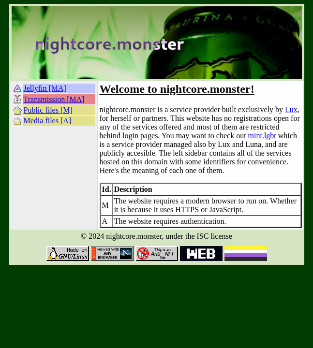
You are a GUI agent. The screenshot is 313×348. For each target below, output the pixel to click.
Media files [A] (48, 120)
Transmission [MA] (54, 99)
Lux (291, 109)
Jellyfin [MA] (45, 88)
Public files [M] (48, 110)
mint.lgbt (262, 135)
